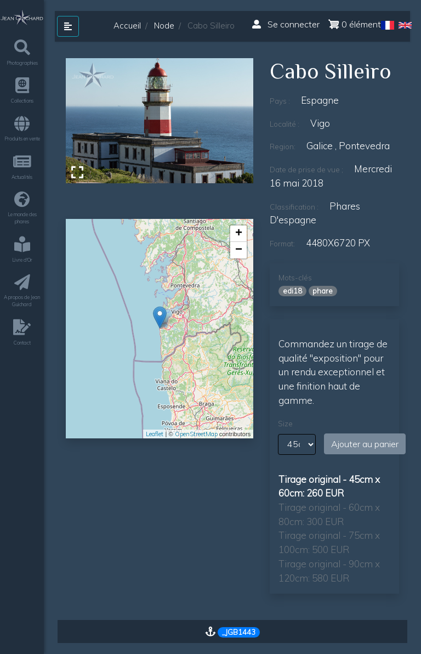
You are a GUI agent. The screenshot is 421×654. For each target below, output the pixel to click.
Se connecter (286, 24)
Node (164, 25)
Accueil (127, 25)
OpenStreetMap (196, 434)
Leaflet (154, 434)
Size (285, 423)
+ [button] (238, 233)
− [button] (238, 250)
